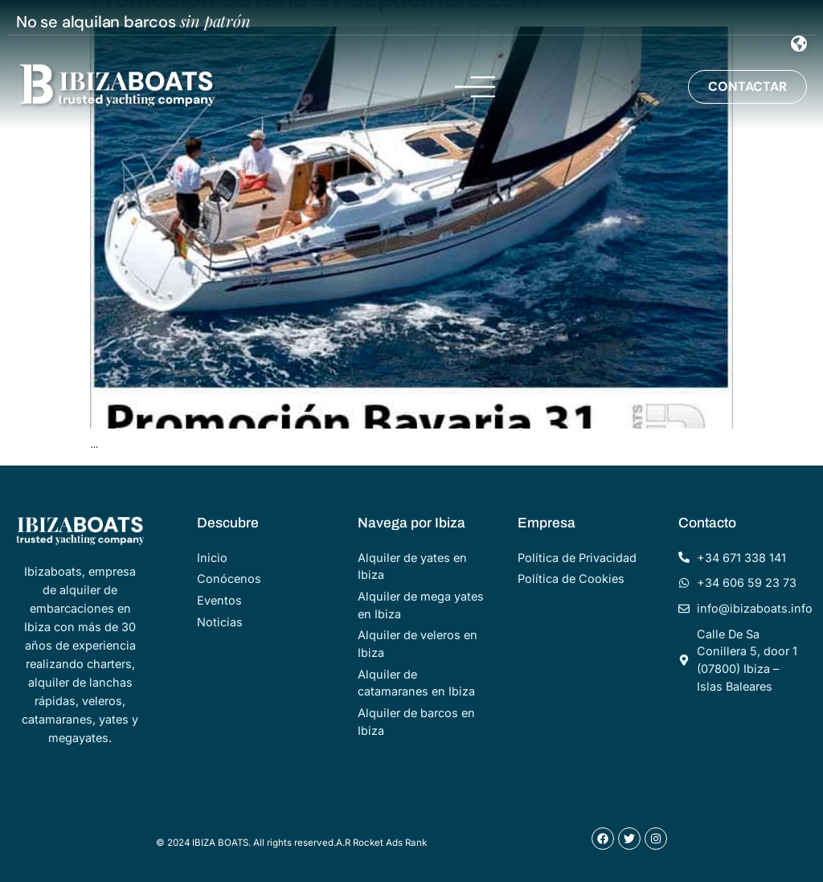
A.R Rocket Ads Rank (381, 842)
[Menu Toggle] (799, 43)
